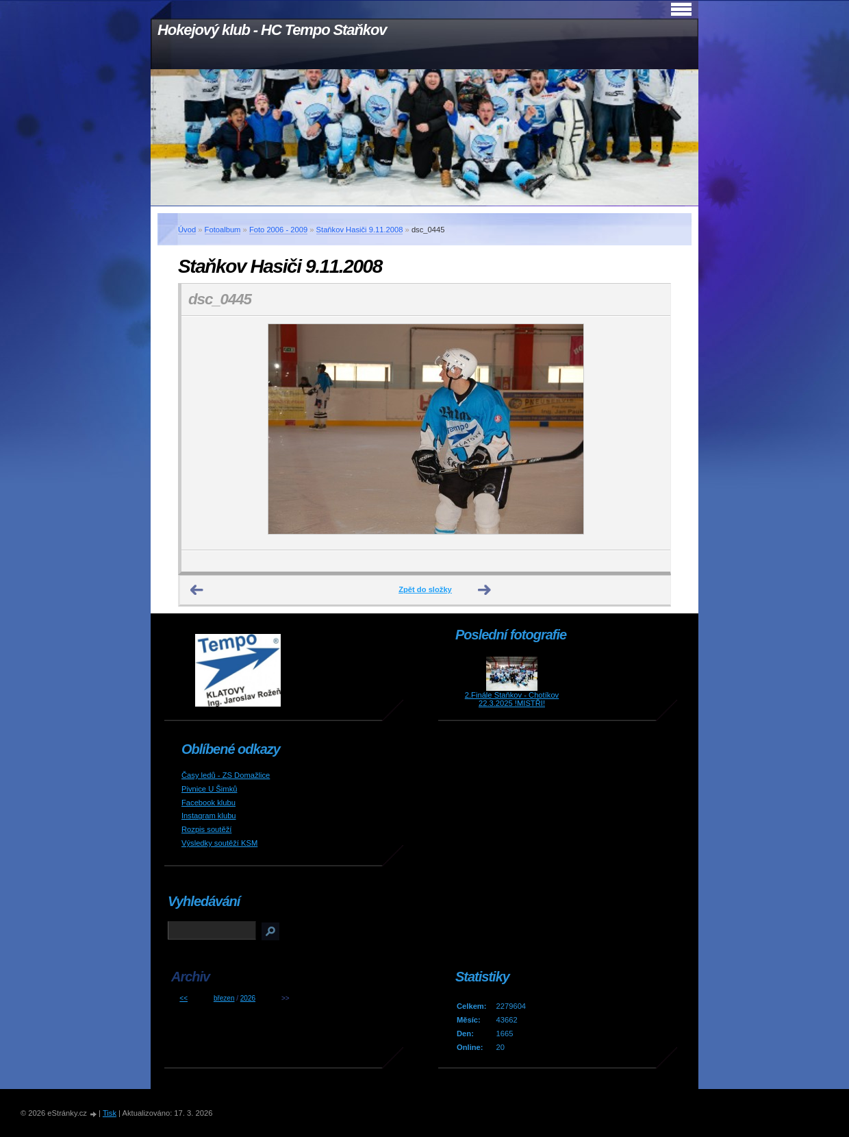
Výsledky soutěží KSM (219, 843)
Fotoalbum (223, 229)
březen (224, 998)
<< (183, 998)
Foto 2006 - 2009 (278, 229)
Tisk (109, 1113)
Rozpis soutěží (206, 829)
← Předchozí (197, 590)
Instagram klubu (208, 815)
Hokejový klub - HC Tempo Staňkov (271, 29)
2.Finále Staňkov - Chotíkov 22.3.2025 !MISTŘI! (512, 699)
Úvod (187, 229)
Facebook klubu (208, 802)
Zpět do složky (425, 589)
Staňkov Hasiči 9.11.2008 (359, 229)
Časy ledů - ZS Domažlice (225, 775)
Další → (484, 590)
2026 (247, 998)
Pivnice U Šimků (209, 789)
